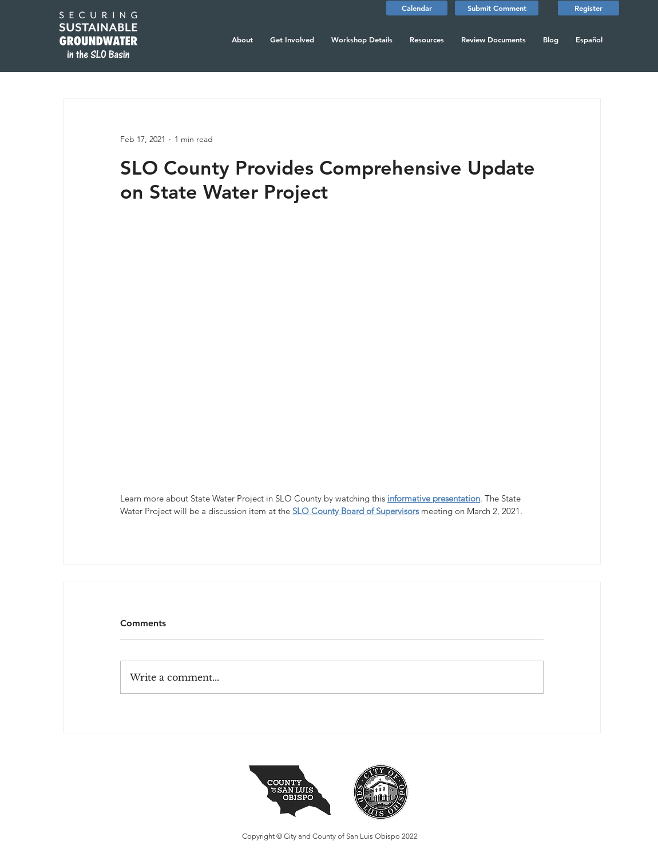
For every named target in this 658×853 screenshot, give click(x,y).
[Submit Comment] (496, 8)
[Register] (588, 8)
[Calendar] (416, 8)
